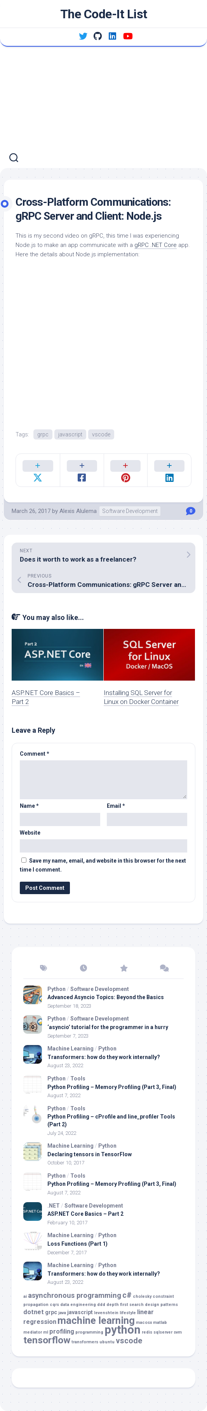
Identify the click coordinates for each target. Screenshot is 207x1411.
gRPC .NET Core (155, 245)
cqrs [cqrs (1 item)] (54, 1304)
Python (56, 989)
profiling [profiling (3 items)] (61, 1331)
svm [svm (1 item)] (178, 1332)
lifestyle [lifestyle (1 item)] (128, 1312)
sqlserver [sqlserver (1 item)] (162, 1332)
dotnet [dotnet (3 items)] (33, 1312)
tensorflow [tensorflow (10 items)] (46, 1340)
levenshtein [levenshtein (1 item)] (106, 1312)
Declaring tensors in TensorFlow (89, 1154)
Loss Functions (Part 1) (77, 1244)
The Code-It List (103, 14)
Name (29, 806)
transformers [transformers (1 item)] (84, 1341)
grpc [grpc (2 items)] (51, 1312)
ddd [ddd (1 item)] (101, 1304)
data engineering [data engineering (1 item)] (78, 1304)
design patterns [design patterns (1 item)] (161, 1304)
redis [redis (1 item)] (147, 1332)
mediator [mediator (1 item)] (32, 1332)
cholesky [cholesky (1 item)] (142, 1296)
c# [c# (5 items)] (127, 1295)
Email (116, 806)
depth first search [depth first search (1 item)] (125, 1304)
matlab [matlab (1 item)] (160, 1322)
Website (30, 833)
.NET (53, 1206)
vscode (101, 434)
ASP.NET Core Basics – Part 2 (85, 1214)
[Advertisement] (103, 105)
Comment (34, 754)
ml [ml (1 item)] (45, 1332)
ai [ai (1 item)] (25, 1296)
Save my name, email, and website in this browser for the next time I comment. (103, 865)
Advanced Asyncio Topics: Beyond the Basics (105, 997)
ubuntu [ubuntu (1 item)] (107, 1341)
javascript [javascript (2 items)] (80, 1312)
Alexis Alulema (78, 511)
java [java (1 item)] (62, 1312)
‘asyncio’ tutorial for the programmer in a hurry (107, 1027)
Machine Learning (70, 1048)
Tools (77, 1078)
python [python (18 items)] (122, 1329)
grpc (43, 434)
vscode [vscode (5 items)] (129, 1340)
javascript (70, 434)
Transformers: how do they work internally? (103, 1057)
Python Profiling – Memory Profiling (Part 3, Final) (111, 1087)
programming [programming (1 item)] (89, 1332)
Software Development (130, 511)
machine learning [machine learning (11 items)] (96, 1320)
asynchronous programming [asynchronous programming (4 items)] (74, 1295)
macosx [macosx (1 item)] (144, 1322)
